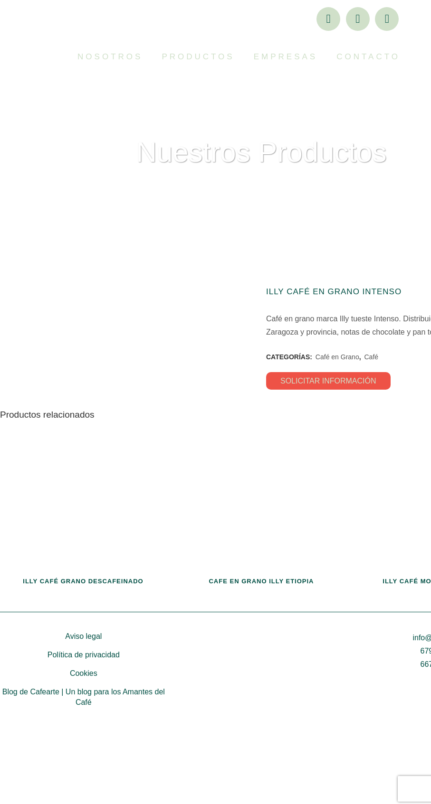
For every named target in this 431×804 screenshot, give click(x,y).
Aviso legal (83, 705)
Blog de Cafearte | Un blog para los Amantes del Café (83, 766)
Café (371, 357)
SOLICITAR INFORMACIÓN (328, 381)
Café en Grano (337, 357)
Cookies (83, 743)
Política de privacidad (84, 724)
